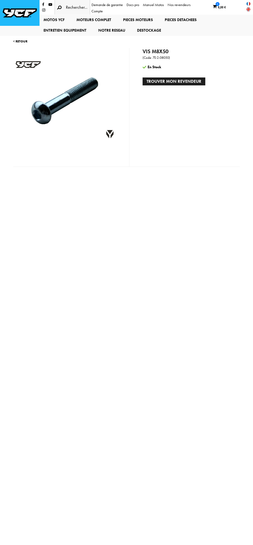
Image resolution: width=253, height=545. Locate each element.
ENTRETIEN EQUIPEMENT (64, 30)
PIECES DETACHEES (181, 19)
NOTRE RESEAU (111, 30)
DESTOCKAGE (149, 30)
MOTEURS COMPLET (93, 19)
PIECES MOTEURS (138, 19)
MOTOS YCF (54, 19)
